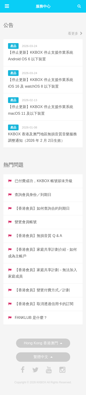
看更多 (75, 33)
